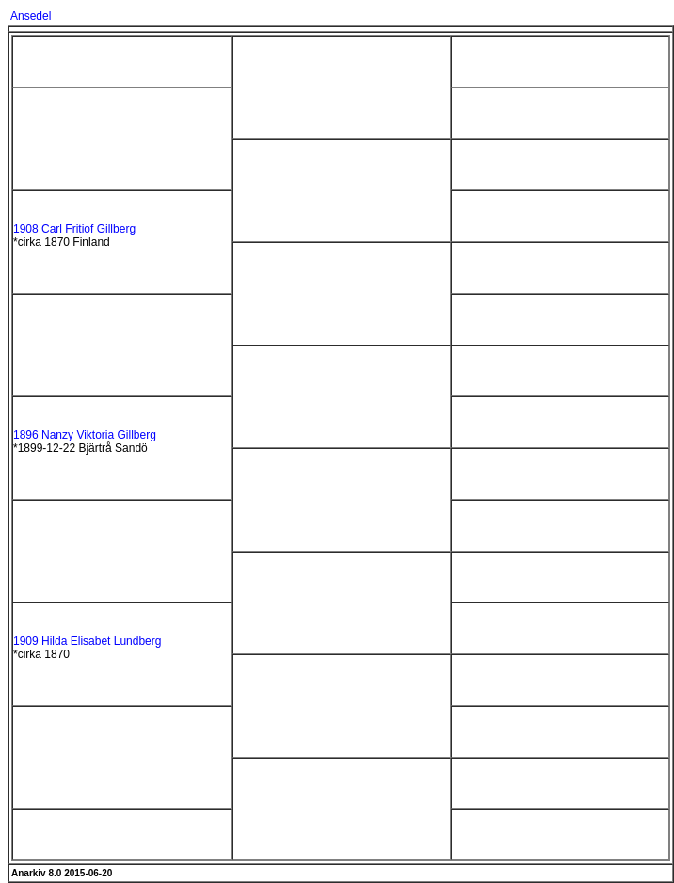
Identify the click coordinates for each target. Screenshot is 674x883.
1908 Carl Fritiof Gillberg (74, 228)
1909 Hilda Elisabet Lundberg (87, 641)
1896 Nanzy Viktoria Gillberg (84, 435)
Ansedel (30, 16)
